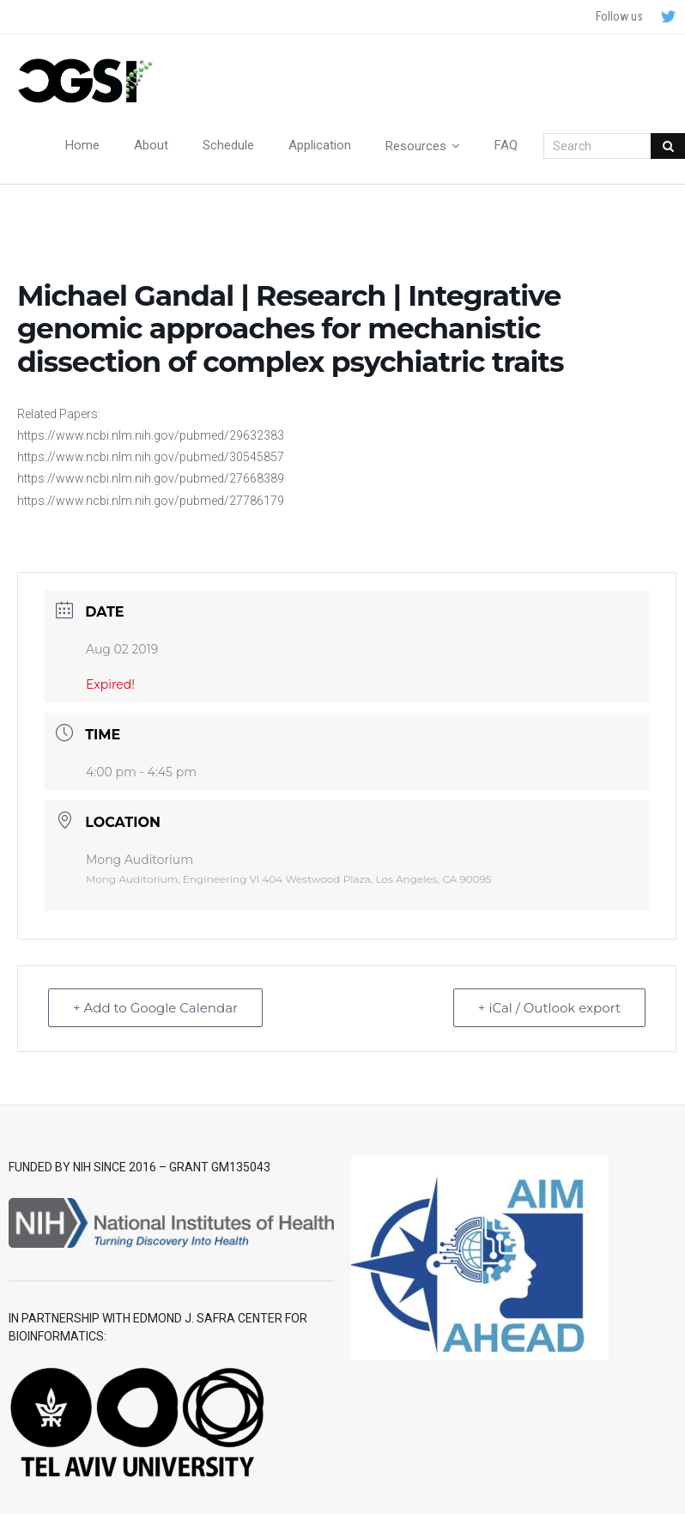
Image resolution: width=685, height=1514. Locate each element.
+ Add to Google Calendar (155, 1008)
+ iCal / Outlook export (549, 1008)
